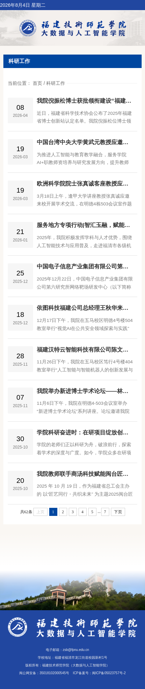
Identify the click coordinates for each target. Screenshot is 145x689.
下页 (118, 512)
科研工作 (55, 83)
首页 (37, 83)
